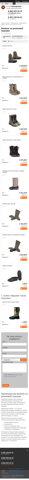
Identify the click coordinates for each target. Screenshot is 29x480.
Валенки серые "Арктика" (9, 203)
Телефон (5, 347)
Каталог (8, 23)
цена (13, 38)
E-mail (4, 353)
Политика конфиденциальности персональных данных (16, 469)
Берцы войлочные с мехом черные (11, 140)
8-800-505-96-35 (15, 11)
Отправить (5, 385)
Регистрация (25, 1)
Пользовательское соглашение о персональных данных (16, 472)
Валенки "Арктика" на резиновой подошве (13, 234)
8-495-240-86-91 (15, 17)
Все (12, 41)
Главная (3, 23)
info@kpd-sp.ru (14, 13)
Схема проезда (20, 477)
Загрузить (23, 359)
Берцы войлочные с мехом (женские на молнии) (12, 77)
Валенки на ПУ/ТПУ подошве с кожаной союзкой (13, 171)
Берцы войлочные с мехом (9, 109)
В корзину (24, 70)
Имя (3, 341)
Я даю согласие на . (12, 375)
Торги (6, 3)
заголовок (19, 38)
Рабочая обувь (14, 23)
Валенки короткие (7, 45)
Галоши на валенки (7, 265)
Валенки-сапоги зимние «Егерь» (10, 302)
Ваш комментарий (7, 362)
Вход (19, 1)
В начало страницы (26, 450)
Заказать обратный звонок (7, 464)
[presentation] (14, 381)
